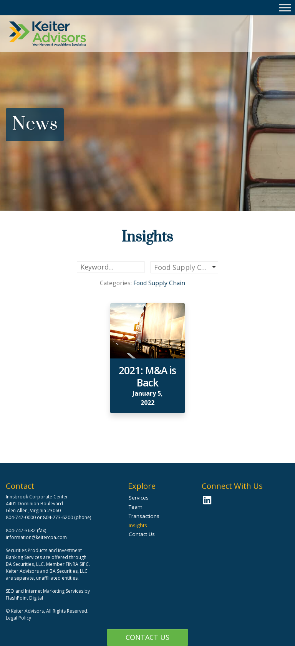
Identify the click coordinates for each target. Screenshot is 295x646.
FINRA (72, 564)
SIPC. (85, 564)
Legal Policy (18, 618)
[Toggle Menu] (285, 7)
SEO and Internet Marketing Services (45, 591)
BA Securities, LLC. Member (35, 564)
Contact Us (147, 637)
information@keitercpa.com (36, 537)
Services (139, 497)
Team (136, 506)
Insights (138, 525)
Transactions (144, 516)
